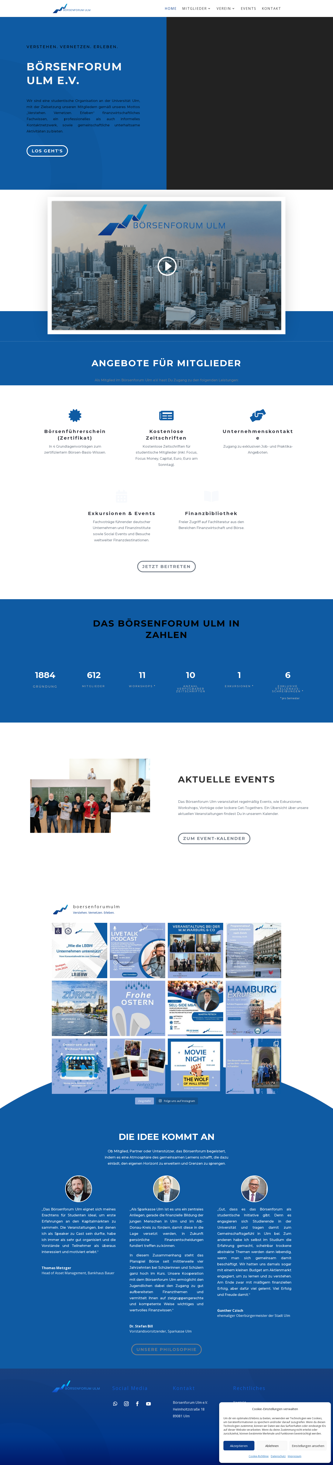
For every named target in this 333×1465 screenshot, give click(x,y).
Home (171, 9)
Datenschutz (278, 1456)
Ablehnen (272, 1446)
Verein (224, 9)
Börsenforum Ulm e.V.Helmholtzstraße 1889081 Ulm (190, 1411)
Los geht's (47, 150)
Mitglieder (194, 9)
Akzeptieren (239, 1446)
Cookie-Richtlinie (259, 1456)
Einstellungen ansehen (308, 1446)
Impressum (294, 1456)
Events (248, 9)
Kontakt (271, 9)
